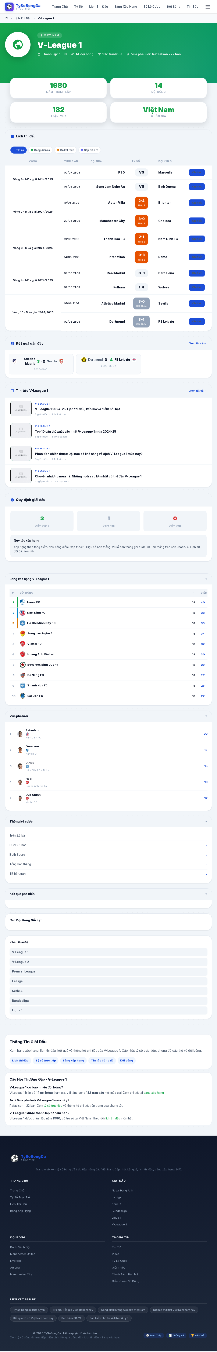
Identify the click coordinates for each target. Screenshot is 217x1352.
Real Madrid (116, 274)
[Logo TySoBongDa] (22, 7)
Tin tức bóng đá (102, 1061)
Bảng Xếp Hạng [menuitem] (125, 6)
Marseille (165, 173)
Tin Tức (117, 1248)
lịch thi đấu (113, 1119)
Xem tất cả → (198, 344)
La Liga (17, 982)
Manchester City (112, 222)
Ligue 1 (17, 1011)
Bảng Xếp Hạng (20, 1212)
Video (116, 1255)
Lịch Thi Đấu (22, 18)
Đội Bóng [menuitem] (173, 6)
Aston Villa (116, 204)
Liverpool (16, 1261)
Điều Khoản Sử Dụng (125, 1282)
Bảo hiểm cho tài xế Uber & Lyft (109, 1319)
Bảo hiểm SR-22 (71, 1319)
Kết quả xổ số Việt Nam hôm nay (33, 1319)
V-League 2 (20, 963)
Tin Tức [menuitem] (192, 6)
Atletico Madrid (113, 304)
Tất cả (20, 150)
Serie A (17, 992)
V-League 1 (20, 953)
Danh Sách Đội (20, 1248)
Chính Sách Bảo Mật (125, 1275)
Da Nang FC (32, 676)
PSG (121, 173)
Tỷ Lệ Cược (119, 1261)
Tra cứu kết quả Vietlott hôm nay (73, 1310)
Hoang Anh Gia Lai (37, 655)
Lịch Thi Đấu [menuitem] (98, 6)
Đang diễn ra (45, 150)
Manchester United (22, 1255)
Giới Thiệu (118, 1268)
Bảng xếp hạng (73, 1061)
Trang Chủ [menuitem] (60, 6)
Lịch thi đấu (20, 1061)
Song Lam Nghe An (110, 187)
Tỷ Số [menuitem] (78, 6)
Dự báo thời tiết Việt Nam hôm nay (174, 1310)
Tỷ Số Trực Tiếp (21, 1198)
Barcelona (166, 274)
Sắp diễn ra (101, 150)
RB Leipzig (166, 322)
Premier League (24, 972)
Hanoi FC (29, 603)
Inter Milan (117, 258)
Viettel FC (31, 645)
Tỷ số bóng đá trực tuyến (29, 1310)
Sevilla (163, 304)
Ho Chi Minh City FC (37, 624)
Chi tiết (197, 173)
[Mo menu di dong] (208, 6)
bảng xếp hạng (154, 1093)
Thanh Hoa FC (114, 240)
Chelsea (164, 222)
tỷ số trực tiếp (53, 1106)
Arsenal (15, 1268)
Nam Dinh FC (168, 240)
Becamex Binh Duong (39, 666)
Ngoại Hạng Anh (122, 1191)
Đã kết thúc (73, 150)
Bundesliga (20, 1001)
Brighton (164, 204)
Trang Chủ (17, 1191)
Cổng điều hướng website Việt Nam (123, 1310)
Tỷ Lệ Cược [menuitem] (151, 6)
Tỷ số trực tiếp (45, 1061)
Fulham (119, 288)
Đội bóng (126, 1061)
